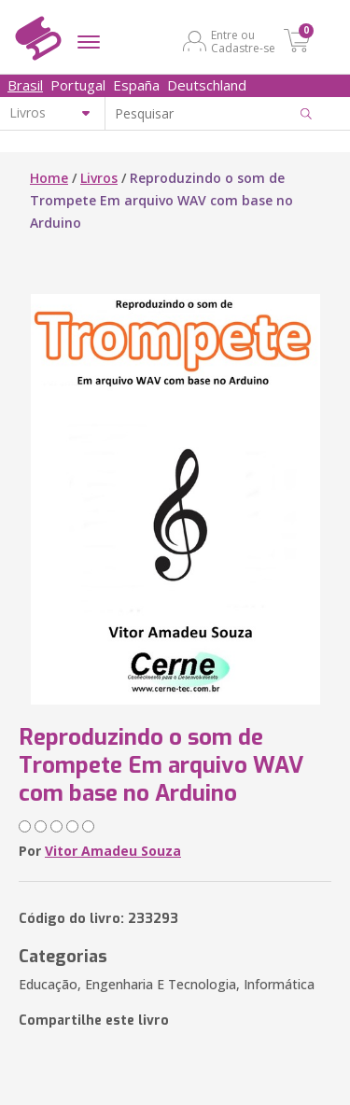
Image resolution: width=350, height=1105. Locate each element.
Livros (99, 178)
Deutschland (206, 85)
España (136, 85)
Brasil (25, 85)
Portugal (77, 85)
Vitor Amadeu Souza (113, 851)
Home (49, 178)
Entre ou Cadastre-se (243, 41)
